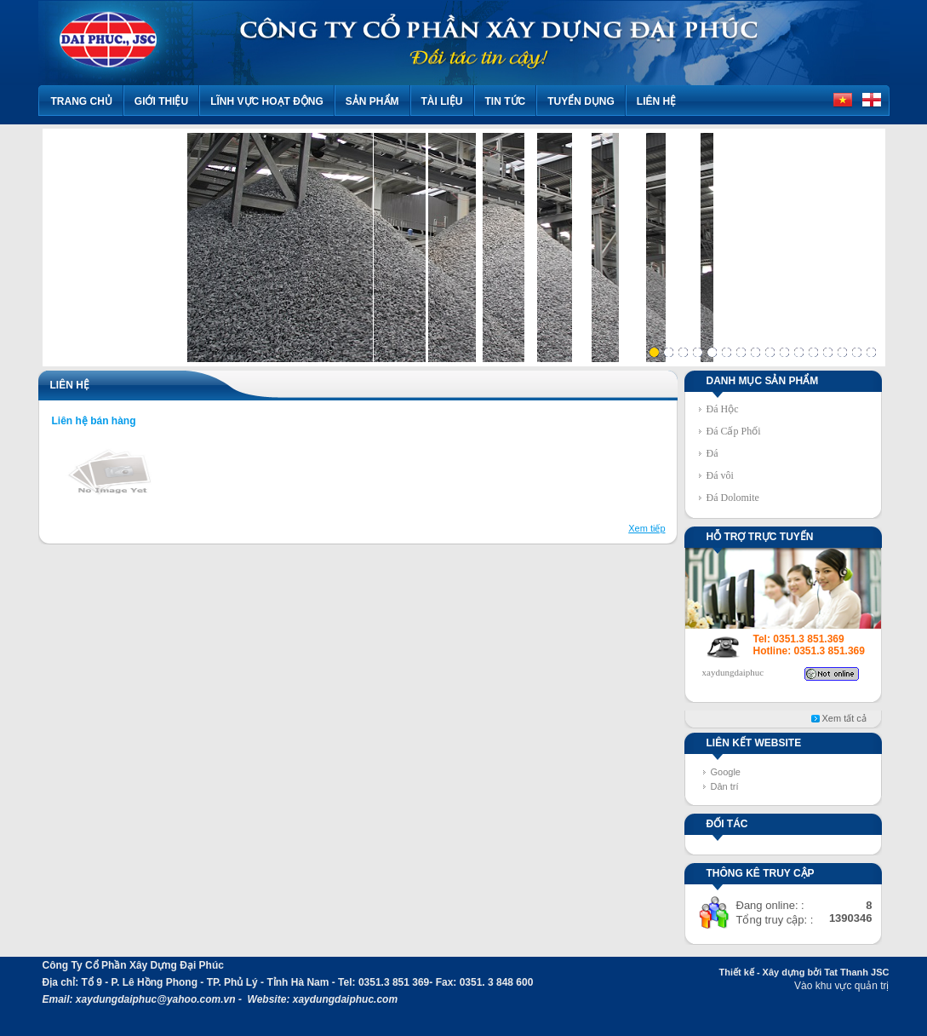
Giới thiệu (161, 101)
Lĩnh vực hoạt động (266, 101)
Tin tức (505, 101)
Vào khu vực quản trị (841, 986)
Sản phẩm (372, 101)
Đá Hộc (723, 409)
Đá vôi (720, 475)
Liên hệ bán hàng (94, 421)
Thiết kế (735, 972)
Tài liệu (442, 101)
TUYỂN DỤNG (581, 101)
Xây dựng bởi (792, 972)
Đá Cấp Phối (734, 431)
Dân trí (725, 786)
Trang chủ (81, 101)
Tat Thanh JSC (856, 972)
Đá (712, 453)
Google (726, 772)
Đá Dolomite (733, 498)
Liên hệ (656, 101)
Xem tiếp (646, 528)
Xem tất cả (844, 718)
